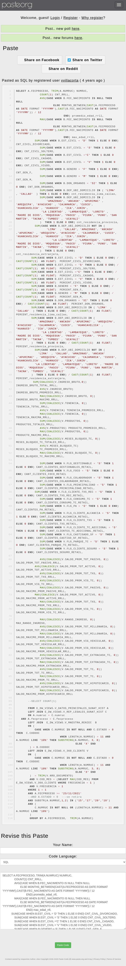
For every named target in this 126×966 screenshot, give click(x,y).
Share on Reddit (63, 69)
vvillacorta (70, 80)
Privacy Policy (99, 959)
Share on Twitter (87, 60)
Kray (90, 959)
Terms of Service (114, 959)
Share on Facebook (41, 60)
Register (70, 18)
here (75, 29)
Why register (92, 18)
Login (55, 18)
